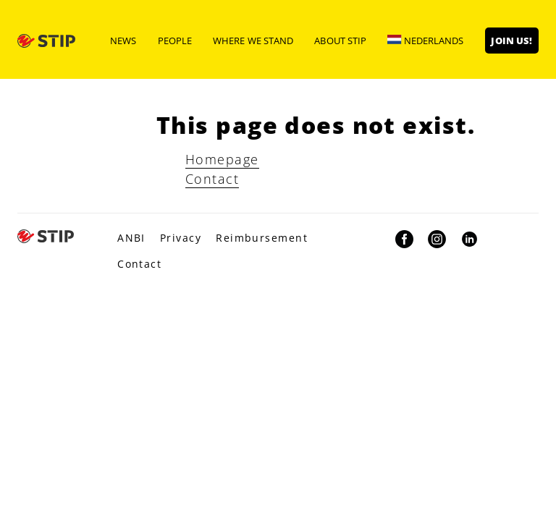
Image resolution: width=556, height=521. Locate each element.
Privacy (180, 238)
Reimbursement (262, 238)
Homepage (222, 159)
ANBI (131, 238)
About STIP (340, 40)
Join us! (511, 40)
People (175, 40)
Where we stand (253, 40)
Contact (212, 178)
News (123, 40)
